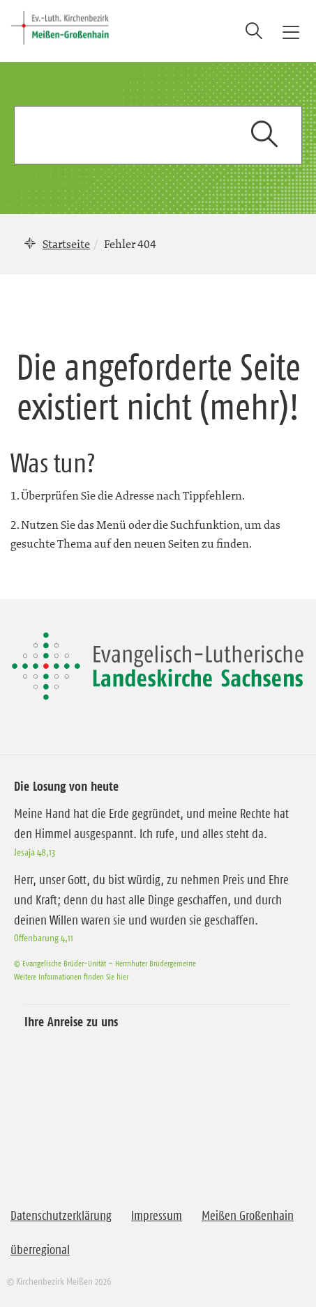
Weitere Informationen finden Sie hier (71, 976)
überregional (40, 1250)
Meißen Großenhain (248, 1215)
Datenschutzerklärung (61, 1215)
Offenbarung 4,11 (43, 937)
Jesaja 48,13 (34, 852)
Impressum (156, 1215)
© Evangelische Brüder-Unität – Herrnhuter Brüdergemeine (105, 963)
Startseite (66, 244)
